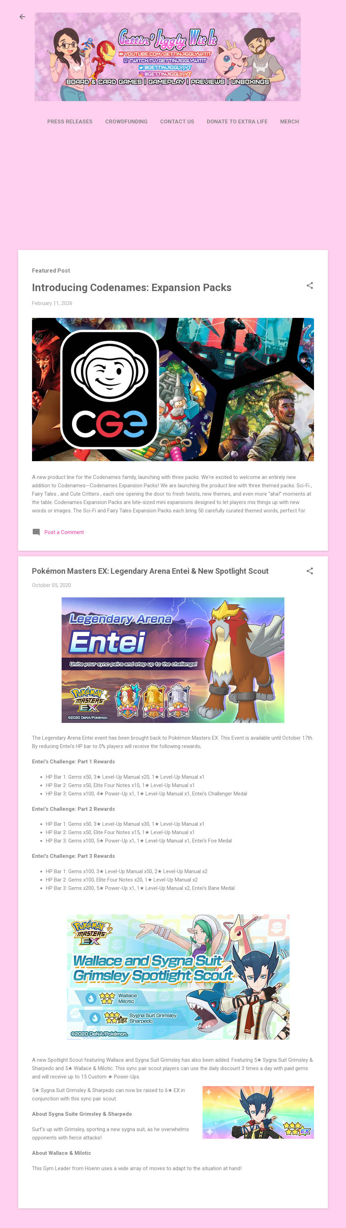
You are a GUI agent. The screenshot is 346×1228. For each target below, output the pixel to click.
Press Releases (70, 122)
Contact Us (177, 122)
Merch (289, 122)
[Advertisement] (173, 188)
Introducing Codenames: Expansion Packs (131, 287)
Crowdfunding (126, 122)
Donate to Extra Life (237, 122)
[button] (310, 286)
